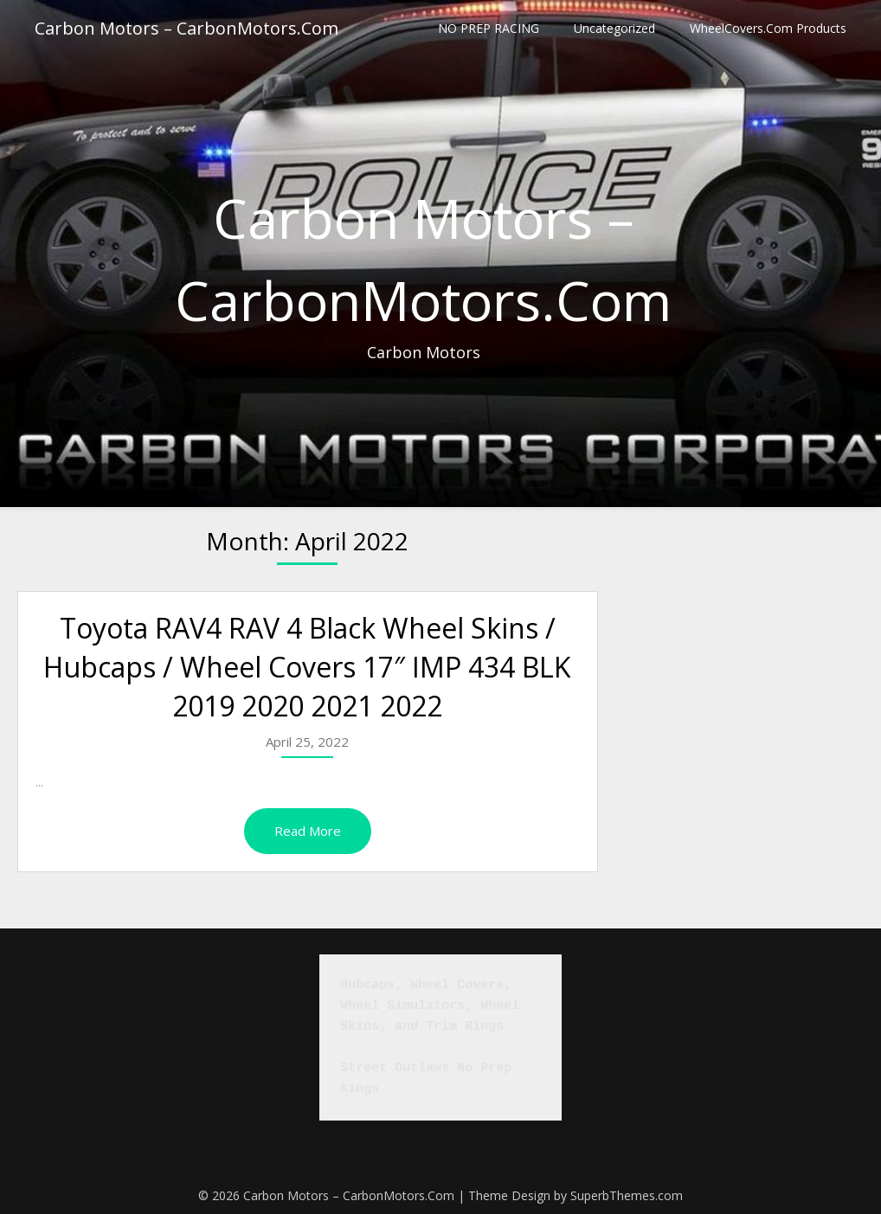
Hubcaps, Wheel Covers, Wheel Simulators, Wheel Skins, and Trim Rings (433, 1006)
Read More (307, 830)
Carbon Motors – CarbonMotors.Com (186, 28)
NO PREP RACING (488, 28)
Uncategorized (614, 28)
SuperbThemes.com (626, 1195)
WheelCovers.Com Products (768, 28)
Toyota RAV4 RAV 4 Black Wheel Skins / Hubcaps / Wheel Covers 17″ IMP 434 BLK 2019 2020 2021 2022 (307, 666)
